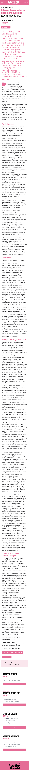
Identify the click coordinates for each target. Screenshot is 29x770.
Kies (14, 684)
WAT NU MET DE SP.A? (7, 7)
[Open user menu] (27, 2)
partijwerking (18, 652)
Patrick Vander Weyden (7, 20)
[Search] (25, 2)
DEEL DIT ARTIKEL (5, 27)
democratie (10, 652)
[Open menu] (2, 2)
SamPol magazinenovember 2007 (5, 23)
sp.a (4, 652)
